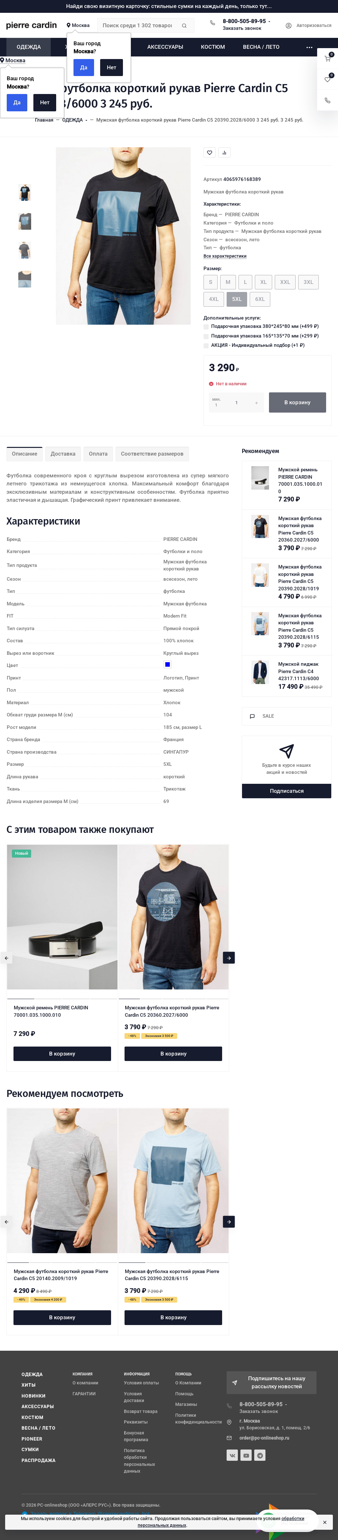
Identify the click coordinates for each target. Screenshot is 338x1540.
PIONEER (32, 1439)
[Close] (325, 1522)
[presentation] (7, 958)
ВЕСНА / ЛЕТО (39, 1428)
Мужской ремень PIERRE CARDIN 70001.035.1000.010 (51, 1011)
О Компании (188, 1382)
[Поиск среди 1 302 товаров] (137, 25)
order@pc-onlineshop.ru (264, 1438)
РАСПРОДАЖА (39, 1460)
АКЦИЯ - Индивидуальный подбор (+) (258, 345)
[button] (327, 58)
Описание (24, 453)
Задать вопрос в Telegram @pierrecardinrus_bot (86, 1514)
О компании (85, 1382)
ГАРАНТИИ (84, 1393)
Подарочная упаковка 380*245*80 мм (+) (265, 326)
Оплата (98, 453)
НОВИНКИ (34, 1396)
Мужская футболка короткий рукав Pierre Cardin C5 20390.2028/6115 (172, 1275)
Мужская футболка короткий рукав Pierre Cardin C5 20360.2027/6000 (172, 1011)
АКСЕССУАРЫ (38, 1406)
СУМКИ (30, 1449)
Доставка (63, 453)
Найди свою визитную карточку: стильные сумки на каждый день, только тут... (169, 6)
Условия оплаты (141, 1382)
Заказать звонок (242, 28)
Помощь (184, 1393)
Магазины (186, 1404)
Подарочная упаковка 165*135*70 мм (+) (265, 336)
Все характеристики (225, 256)
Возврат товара (141, 1411)
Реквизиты (136, 1422)
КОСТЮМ (33, 1417)
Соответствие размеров (152, 453)
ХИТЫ (29, 1385)
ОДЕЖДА (32, 1374)
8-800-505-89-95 (244, 21)
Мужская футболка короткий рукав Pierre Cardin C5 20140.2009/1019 (61, 1275)
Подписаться (287, 791)
